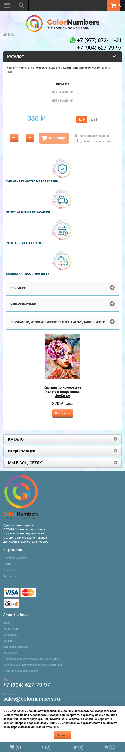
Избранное (10, 653)
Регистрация (11, 628)
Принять (62, 735)
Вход (6, 622)
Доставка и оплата (15, 558)
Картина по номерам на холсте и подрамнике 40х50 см (62, 391)
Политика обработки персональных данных (31, 659)
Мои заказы (11, 634)
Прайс (7, 564)
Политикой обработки (97, 719)
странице (52, 727)
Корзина (8, 640)
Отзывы (8, 570)
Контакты (9, 576)
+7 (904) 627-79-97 (26, 685)
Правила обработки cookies (20, 671)
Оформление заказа (15, 646)
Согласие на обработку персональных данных (32, 665)
